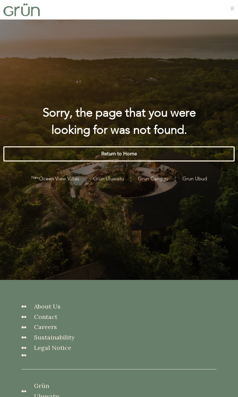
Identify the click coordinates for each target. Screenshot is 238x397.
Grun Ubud (194, 182)
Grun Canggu (153, 182)
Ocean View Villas (55, 182)
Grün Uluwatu (108, 182)
